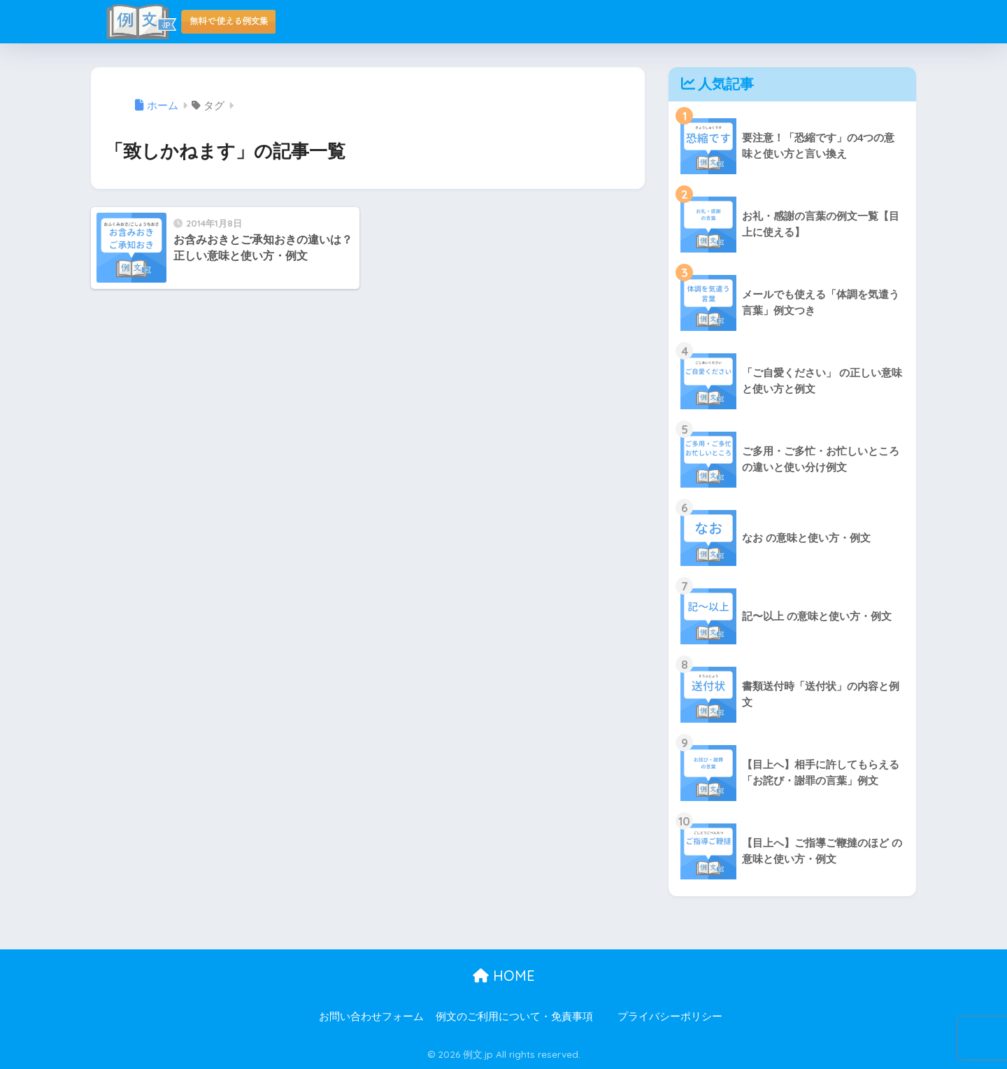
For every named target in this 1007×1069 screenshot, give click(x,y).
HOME (504, 975)
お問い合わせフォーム (371, 1016)
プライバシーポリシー (669, 1016)
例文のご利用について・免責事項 (514, 1016)
